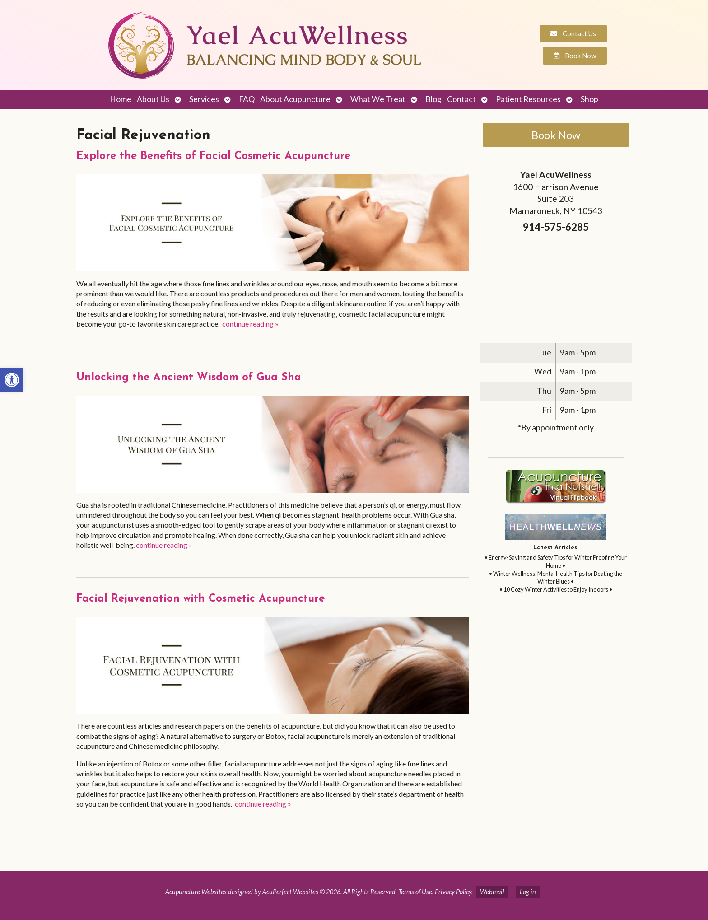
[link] (11, 380)
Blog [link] (433, 99)
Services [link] (204, 99)
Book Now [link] (555, 134)
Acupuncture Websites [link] (196, 892)
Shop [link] (589, 99)
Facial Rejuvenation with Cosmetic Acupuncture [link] (200, 598)
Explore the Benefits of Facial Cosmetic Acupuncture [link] (213, 156)
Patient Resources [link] (528, 99)
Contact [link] (461, 99)
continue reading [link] (250, 323)
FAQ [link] (247, 99)
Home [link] (120, 99)
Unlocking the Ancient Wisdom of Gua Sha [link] (188, 377)
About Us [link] (153, 99)
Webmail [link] (492, 892)
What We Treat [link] (377, 99)
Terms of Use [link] (415, 892)
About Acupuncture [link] (295, 99)
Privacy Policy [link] (453, 892)
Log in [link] (528, 892)
